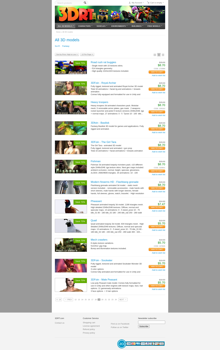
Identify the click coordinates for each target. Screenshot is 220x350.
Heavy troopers (99, 102)
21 (106, 299)
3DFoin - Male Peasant (104, 279)
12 (76, 299)
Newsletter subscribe (147, 318)
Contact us (59, 323)
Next (123, 299)
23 (112, 299)
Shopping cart (89, 322)
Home (58, 32)
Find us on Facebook (120, 324)
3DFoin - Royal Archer (103, 82)
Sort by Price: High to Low (67, 54)
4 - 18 (59, 299)
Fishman (96, 161)
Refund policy (89, 329)
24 (116, 299)
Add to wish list (158, 75)
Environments (119, 26)
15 (85, 299)
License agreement (91, 326)
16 (89, 299)
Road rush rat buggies (103, 62)
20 (102, 299)
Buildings (137, 26)
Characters (85, 26)
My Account (137, 3)
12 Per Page (87, 54)
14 (82, 299)
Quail (94, 220)
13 (79, 299)
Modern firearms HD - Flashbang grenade (115, 182)
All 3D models (66, 26)
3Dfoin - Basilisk (100, 122)
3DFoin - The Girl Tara (103, 142)
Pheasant (96, 201)
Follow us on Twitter (119, 327)
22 (109, 299)
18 (96, 299)
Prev (68, 299)
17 (92, 299)
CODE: (156, 69)
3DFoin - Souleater (101, 260)
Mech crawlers (99, 239)
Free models (154, 26)
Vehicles (102, 26)
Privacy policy (89, 333)
